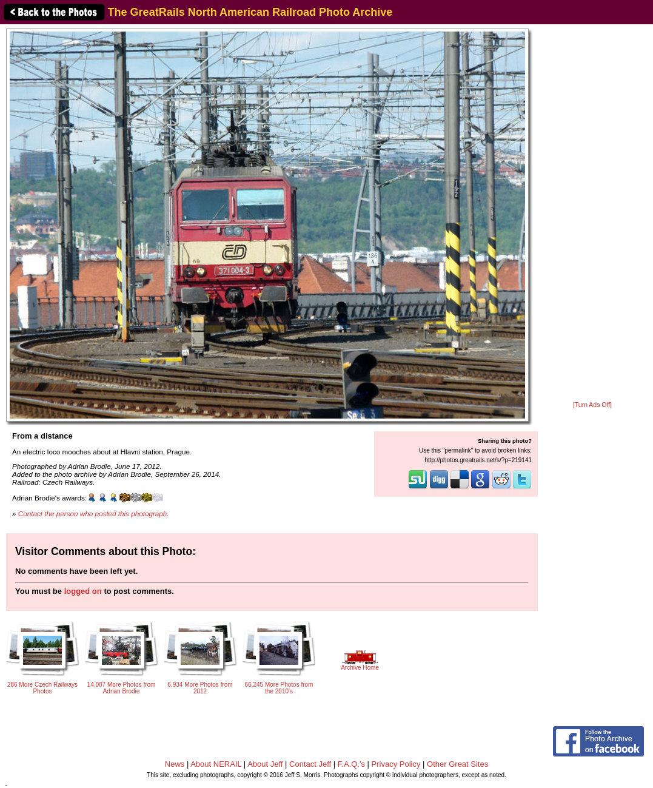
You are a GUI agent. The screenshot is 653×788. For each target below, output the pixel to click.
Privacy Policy (396, 764)
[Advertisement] (592, 214)
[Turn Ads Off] (592, 405)
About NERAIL (215, 764)
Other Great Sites (457, 764)
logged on (83, 591)
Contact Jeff (310, 764)
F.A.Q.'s (351, 764)
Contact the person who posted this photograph (92, 513)
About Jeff (265, 764)
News (175, 764)
